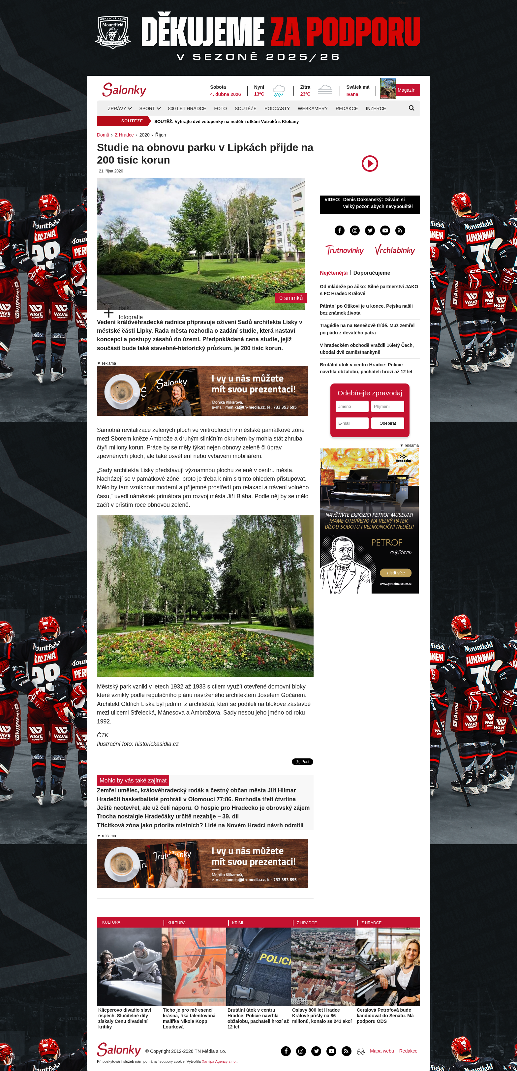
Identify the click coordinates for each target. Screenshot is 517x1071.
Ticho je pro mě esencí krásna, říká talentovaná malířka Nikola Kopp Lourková (189, 1018)
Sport (147, 108)
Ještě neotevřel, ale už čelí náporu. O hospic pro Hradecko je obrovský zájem (203, 808)
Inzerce (376, 108)
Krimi (237, 923)
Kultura (111, 922)
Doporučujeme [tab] (371, 273)
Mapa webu (382, 1051)
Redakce (347, 108)
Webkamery (313, 108)
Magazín (406, 90)
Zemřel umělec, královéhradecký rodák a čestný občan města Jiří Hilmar (196, 790)
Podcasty (277, 108)
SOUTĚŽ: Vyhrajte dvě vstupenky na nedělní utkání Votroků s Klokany (226, 121)
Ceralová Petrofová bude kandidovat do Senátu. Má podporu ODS (385, 1015)
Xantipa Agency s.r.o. (219, 1061)
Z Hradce (124, 135)
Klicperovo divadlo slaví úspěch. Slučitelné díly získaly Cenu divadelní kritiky (124, 1018)
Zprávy (117, 108)
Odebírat (388, 423)
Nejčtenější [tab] (334, 273)
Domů (103, 135)
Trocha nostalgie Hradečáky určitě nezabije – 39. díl (168, 816)
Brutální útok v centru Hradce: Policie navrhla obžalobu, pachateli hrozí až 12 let (258, 1018)
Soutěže (246, 108)
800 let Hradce (187, 108)
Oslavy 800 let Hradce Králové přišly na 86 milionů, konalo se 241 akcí (322, 1015)
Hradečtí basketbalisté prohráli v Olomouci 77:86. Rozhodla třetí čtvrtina (196, 799)
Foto (220, 108)
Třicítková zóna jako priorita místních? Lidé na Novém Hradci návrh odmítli (200, 825)
